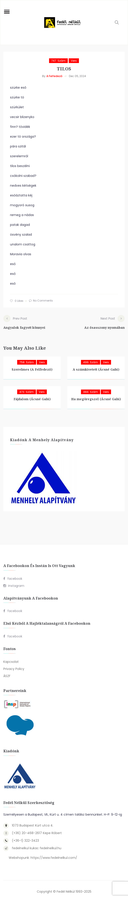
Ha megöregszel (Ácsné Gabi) (96, 394)
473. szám (26, 387)
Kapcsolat (11, 657)
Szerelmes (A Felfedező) (32, 364)
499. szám (90, 357)
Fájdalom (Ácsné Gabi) (32, 394)
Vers (74, 61)
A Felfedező (54, 76)
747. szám (58, 61)
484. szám (90, 387)
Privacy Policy (13, 664)
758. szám (26, 357)
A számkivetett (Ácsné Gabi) (96, 364)
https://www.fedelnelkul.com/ (54, 853)
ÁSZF (6, 671)
